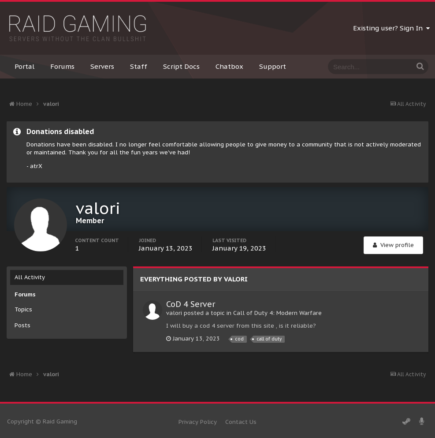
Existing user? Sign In (391, 28)
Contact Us (241, 422)
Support (272, 66)
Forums (62, 66)
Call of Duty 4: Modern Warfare (277, 313)
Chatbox (229, 66)
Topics (23, 309)
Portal (24, 66)
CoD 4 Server (190, 304)
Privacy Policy (197, 422)
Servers (102, 66)
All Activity (30, 277)
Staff (138, 66)
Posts (22, 325)
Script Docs (181, 66)
